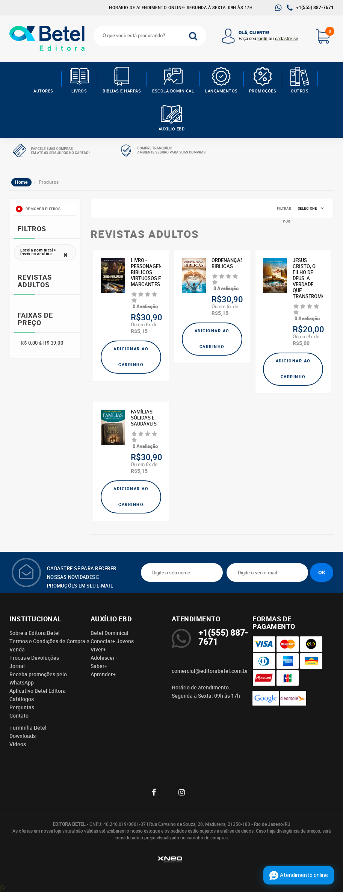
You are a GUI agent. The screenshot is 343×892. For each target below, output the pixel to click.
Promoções (263, 80)
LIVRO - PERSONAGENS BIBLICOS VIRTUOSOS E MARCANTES (146, 272)
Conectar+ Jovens (112, 641)
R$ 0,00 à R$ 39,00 (42, 343)
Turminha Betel (28, 727)
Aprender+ (103, 674)
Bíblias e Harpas (122, 80)
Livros (79, 80)
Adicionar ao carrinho (130, 357)
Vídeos (17, 744)
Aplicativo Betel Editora (37, 691)
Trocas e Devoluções (34, 658)
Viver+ (98, 649)
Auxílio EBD (172, 118)
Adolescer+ (104, 658)
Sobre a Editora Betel (34, 633)
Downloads (22, 736)
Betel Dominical (109, 633)
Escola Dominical (173, 80)
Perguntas (21, 707)
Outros (299, 80)
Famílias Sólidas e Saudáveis (144, 418)
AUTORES (43, 80)
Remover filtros (38, 209)
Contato (19, 715)
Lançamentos (221, 80)
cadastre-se (286, 38)
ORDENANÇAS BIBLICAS (227, 263)
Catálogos (21, 699)
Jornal (17, 666)
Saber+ (99, 666)
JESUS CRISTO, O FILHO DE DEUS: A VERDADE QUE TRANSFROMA (308, 278)
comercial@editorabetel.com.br (210, 671)
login (262, 38)
